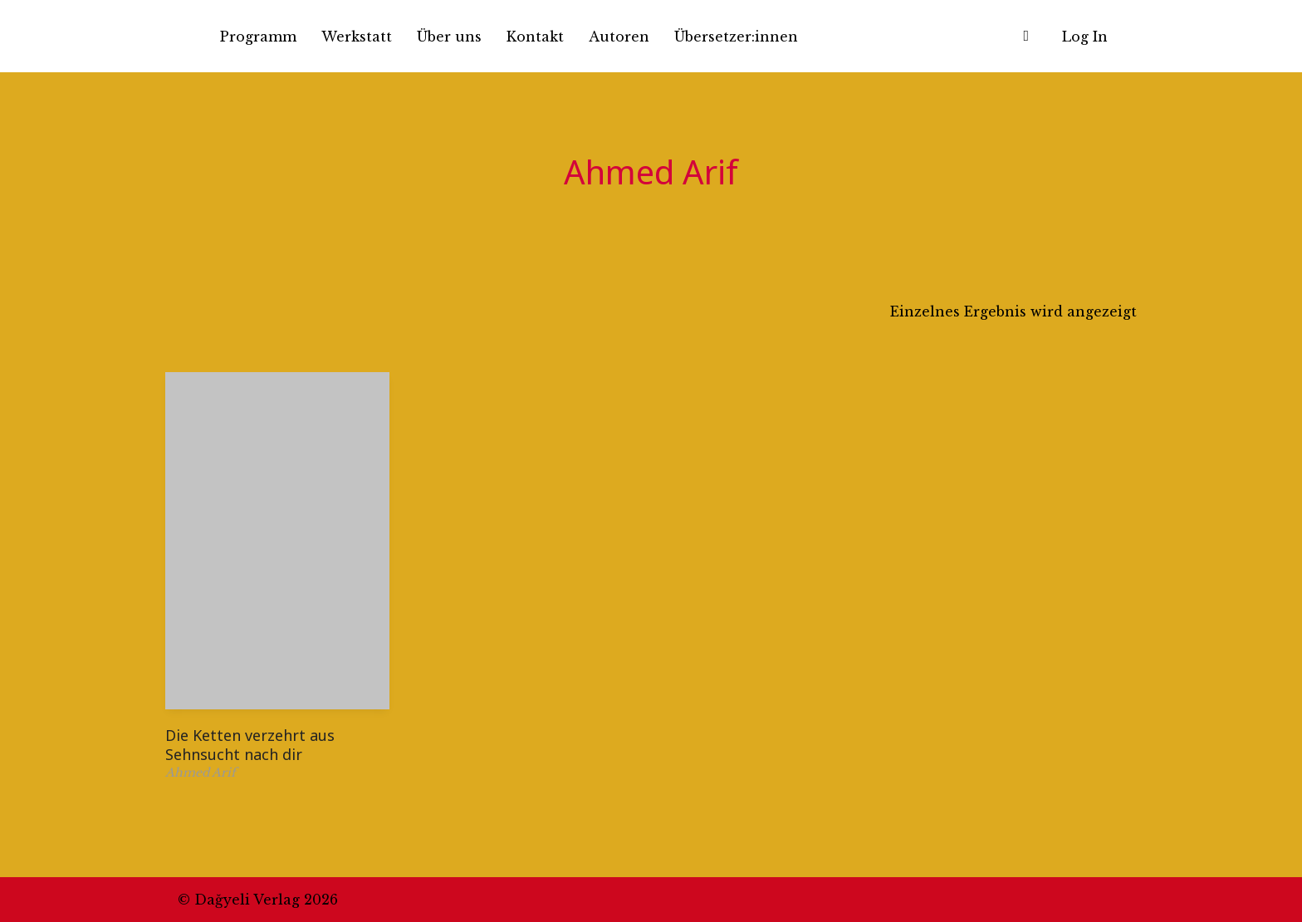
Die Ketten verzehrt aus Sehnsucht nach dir (250, 744)
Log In (1085, 36)
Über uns (449, 36)
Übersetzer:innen (736, 36)
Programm (258, 36)
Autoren (619, 36)
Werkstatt (356, 36)
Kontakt (535, 36)
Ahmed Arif (200, 772)
